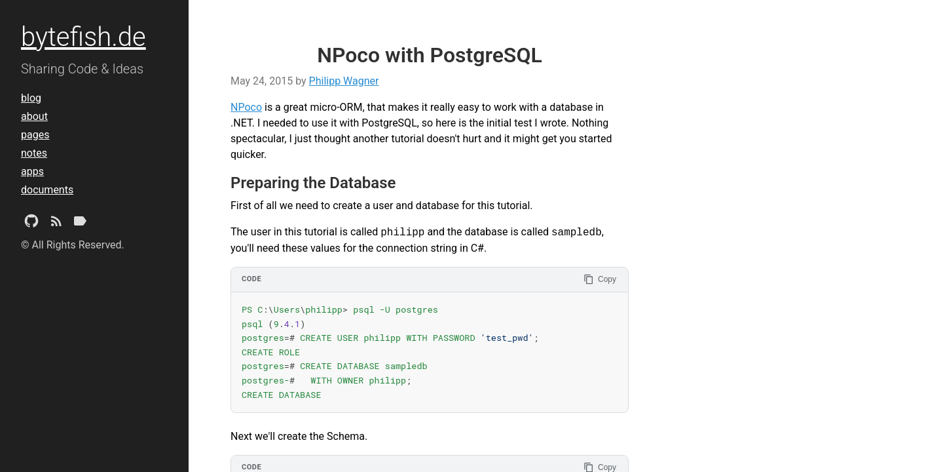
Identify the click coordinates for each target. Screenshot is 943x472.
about (34, 116)
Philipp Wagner (344, 81)
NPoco (246, 107)
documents (47, 190)
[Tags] (80, 223)
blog (31, 98)
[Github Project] (31, 223)
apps (32, 171)
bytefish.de (83, 37)
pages (35, 134)
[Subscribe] (56, 223)
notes (34, 153)
